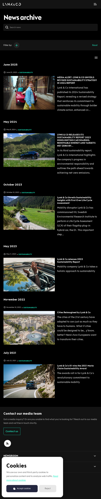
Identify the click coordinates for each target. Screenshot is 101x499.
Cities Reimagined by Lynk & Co (73, 312)
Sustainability (26, 72)
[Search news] (50, 27)
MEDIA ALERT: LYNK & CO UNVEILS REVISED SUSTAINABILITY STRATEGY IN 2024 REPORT (77, 80)
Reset (95, 45)
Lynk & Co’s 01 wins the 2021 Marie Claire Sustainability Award (75, 367)
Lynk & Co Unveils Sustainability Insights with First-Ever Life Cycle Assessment (74, 200)
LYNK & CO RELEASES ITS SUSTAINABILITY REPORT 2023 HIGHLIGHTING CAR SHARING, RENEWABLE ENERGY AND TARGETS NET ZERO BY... (76, 140)
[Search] (6, 27)
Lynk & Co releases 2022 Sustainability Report (70, 260)
